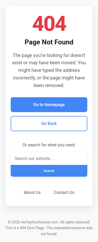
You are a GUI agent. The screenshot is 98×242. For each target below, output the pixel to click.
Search (49, 171)
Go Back (49, 123)
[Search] (49, 158)
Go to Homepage (49, 104)
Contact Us (64, 192)
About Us (32, 192)
